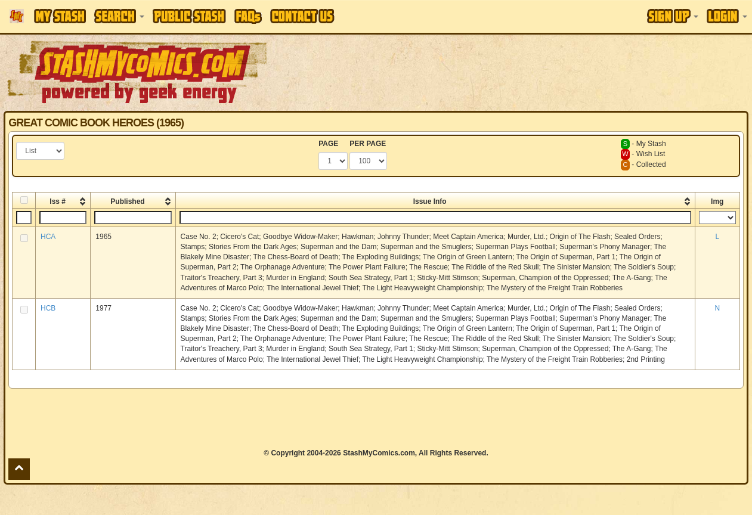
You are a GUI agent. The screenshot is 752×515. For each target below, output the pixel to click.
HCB (48, 308)
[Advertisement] (534, 71)
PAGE (328, 143)
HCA (48, 236)
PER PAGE (367, 143)
